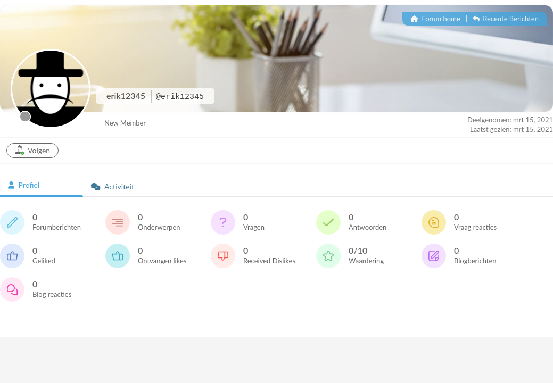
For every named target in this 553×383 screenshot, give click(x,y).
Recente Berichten (506, 18)
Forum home (435, 18)
